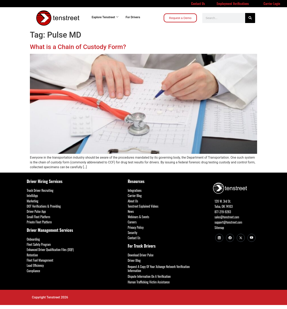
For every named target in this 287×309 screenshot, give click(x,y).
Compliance (33, 270)
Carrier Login (271, 3)
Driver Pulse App (36, 211)
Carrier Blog (135, 195)
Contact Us (198, 3)
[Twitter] (241, 238)
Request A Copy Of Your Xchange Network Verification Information (159, 268)
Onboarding (33, 239)
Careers (132, 222)
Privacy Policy (136, 227)
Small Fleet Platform (38, 216)
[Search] (250, 18)
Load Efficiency (35, 265)
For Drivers (133, 17)
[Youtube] (252, 238)
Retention (32, 255)
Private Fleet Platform (39, 222)
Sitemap (219, 227)
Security (132, 232)
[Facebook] (230, 238)
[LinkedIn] (219, 238)
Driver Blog (134, 260)
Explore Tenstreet (105, 17)
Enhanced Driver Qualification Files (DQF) (50, 249)
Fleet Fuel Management (40, 260)
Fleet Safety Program (39, 244)
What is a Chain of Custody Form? (78, 47)
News (131, 211)
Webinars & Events (138, 216)
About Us (133, 201)
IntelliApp (32, 195)
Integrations (135, 190)
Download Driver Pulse (140, 255)
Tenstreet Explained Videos (143, 206)
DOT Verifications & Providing (44, 206)
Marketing (32, 201)
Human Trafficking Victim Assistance (149, 282)
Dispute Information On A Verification (149, 276)
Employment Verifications (233, 3)
